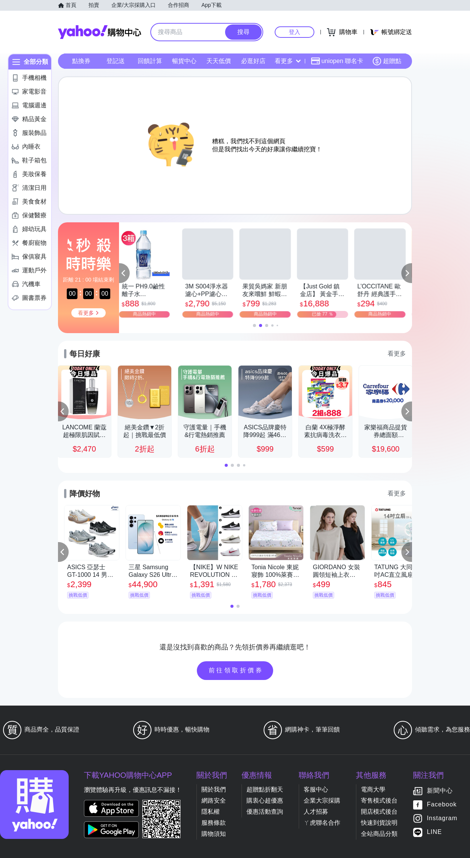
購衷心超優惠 (264, 800)
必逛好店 (253, 61)
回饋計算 (150, 61)
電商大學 (373, 789)
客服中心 (316, 789)
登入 (294, 32)
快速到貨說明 (379, 822)
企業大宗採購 (322, 800)
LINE (434, 832)
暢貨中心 (184, 61)
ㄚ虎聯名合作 (322, 822)
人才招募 (316, 811)
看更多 (288, 61)
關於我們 (213, 789)
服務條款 (213, 822)
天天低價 (218, 61)
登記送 (115, 61)
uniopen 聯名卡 (337, 61)
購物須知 (213, 833)
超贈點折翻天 (264, 789)
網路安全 (213, 800)
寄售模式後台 (379, 800)
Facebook (442, 804)
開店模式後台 (379, 811)
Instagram (442, 818)
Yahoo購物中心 (99, 32)
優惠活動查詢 (264, 811)
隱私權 (210, 811)
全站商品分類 (379, 833)
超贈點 (386, 61)
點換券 (81, 61)
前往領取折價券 (236, 670)
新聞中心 (440, 791)
